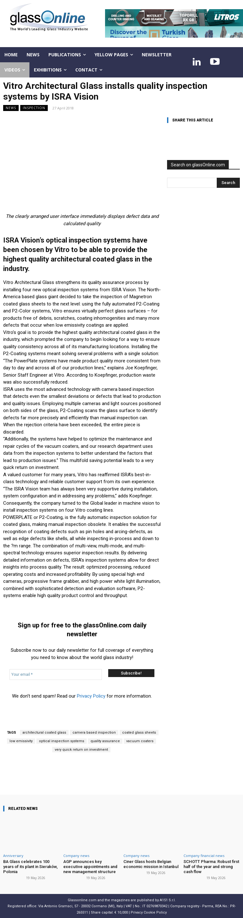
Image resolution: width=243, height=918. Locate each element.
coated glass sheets (139, 732)
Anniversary (13, 855)
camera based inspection (94, 732)
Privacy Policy (91, 696)
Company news (76, 855)
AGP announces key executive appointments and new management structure (90, 866)
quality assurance (105, 741)
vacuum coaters (139, 741)
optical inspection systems (61, 741)
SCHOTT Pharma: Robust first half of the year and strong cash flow (211, 866)
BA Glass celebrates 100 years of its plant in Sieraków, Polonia (30, 866)
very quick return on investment (81, 750)
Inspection (34, 108)
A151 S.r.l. (168, 900)
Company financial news (204, 855)
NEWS (11, 108)
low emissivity (21, 741)
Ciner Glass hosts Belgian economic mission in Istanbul (150, 864)
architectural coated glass (44, 732)
